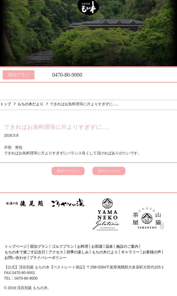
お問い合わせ (16, 257)
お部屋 (42, 87)
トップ (5, 104)
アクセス (154, 87)
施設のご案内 (89, 87)
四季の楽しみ (121, 87)
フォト (90, 95)
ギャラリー (130, 252)
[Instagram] (147, 237)
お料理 (17, 87)
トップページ (16, 246)
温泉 (65, 87)
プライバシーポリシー (48, 257)
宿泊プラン (18, 74)
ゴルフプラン (63, 246)
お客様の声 (152, 252)
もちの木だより (30, 104)
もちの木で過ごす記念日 (25, 252)
